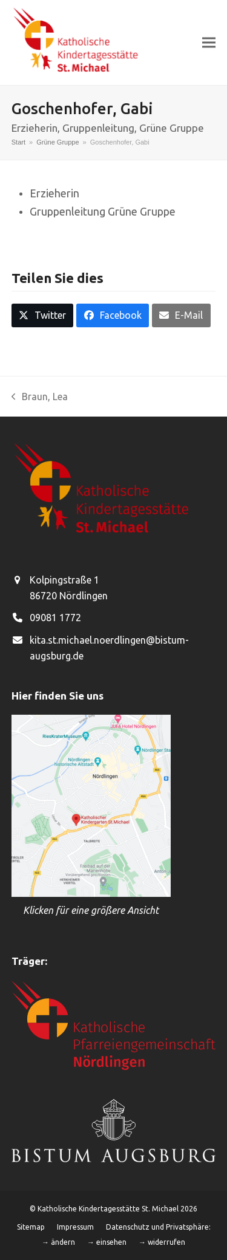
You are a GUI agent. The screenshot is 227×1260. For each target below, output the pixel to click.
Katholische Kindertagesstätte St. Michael (108, 1209)
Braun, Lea (40, 397)
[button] (208, 42)
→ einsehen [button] (107, 1242)
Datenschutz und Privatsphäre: (158, 1227)
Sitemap (31, 1227)
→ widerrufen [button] (162, 1242)
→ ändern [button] (58, 1242)
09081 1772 (55, 617)
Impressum (75, 1227)
